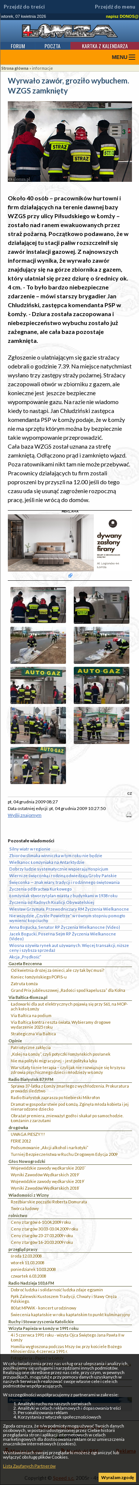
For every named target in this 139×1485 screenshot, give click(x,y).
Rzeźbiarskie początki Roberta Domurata (49, 1201)
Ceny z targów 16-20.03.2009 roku (42, 1242)
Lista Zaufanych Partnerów (29, 1466)
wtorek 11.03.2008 (27, 1262)
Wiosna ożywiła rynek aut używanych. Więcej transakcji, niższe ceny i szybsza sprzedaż (69, 948)
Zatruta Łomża (24, 983)
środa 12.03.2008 (26, 1255)
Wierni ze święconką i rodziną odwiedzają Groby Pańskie (63, 875)
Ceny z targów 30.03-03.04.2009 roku (44, 1228)
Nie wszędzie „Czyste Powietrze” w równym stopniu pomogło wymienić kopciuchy (67, 918)
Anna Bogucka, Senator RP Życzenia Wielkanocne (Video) (64, 927)
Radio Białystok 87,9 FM (31, 1079)
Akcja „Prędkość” (25, 956)
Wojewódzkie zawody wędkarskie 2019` (48, 1181)
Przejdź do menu (115, 7)
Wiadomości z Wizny (29, 1195)
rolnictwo (18, 1215)
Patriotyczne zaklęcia (31, 1047)
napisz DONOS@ (122, 16)
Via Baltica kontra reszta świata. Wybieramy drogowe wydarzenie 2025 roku (61, 1024)
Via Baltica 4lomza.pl (28, 997)
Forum (18, 46)
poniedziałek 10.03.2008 (33, 1269)
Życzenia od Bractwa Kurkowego (40, 888)
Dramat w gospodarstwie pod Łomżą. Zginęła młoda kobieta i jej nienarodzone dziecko (70, 1106)
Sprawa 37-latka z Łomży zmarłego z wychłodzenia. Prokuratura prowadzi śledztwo (70, 1088)
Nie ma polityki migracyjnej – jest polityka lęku (54, 1060)
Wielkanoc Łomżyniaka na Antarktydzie (47, 862)
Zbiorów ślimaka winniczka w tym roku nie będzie (55, 855)
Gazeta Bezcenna (25, 963)
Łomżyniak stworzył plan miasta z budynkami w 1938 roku (63, 895)
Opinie (15, 1040)
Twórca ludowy (25, 1208)
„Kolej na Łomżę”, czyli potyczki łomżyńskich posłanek (60, 1054)
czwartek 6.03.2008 (28, 1275)
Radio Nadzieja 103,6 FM (31, 1283)
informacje (42, 68)
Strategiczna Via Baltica (33, 1033)
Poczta (52, 46)
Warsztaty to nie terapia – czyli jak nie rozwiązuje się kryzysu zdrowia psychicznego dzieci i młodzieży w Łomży (68, 1070)
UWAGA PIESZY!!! (28, 1134)
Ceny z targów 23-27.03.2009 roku (42, 1235)
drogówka (18, 1127)
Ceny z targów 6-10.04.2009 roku (41, 1222)
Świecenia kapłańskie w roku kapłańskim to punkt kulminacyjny (70, 1314)
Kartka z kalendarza (105, 46)
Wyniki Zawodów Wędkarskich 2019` (45, 1174)
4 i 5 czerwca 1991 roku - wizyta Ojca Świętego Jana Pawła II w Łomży (67, 1337)
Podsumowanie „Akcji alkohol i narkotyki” (49, 1147)
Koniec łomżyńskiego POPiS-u (39, 976)
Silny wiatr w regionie (29, 848)
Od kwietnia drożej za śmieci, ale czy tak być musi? (57, 970)
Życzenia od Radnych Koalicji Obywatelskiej (51, 902)
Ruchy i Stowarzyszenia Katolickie (41, 1321)
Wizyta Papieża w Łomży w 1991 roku (44, 1328)
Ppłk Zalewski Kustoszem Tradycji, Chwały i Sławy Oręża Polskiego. (64, 1299)
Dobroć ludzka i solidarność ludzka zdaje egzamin (57, 1289)
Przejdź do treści (24, 7)
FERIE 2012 (21, 1140)
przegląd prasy (23, 1249)
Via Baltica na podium (31, 1015)
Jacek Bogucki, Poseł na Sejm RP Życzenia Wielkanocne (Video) (62, 936)
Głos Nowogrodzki (27, 1161)
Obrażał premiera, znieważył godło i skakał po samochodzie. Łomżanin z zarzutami (67, 1118)
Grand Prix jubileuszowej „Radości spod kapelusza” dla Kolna (68, 990)
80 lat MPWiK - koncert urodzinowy (43, 1307)
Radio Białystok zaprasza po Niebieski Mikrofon (55, 1097)
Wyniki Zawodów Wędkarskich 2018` (45, 1188)
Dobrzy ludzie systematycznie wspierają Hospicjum (58, 868)
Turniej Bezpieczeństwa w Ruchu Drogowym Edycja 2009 (64, 1154)
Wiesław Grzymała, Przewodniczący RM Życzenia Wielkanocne (69, 909)
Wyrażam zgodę (117, 1477)
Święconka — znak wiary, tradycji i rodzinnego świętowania (64, 882)
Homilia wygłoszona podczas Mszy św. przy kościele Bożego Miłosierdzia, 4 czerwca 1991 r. (66, 1349)
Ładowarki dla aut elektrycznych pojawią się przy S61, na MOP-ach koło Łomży (69, 1006)
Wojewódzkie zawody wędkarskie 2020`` (48, 1168)
